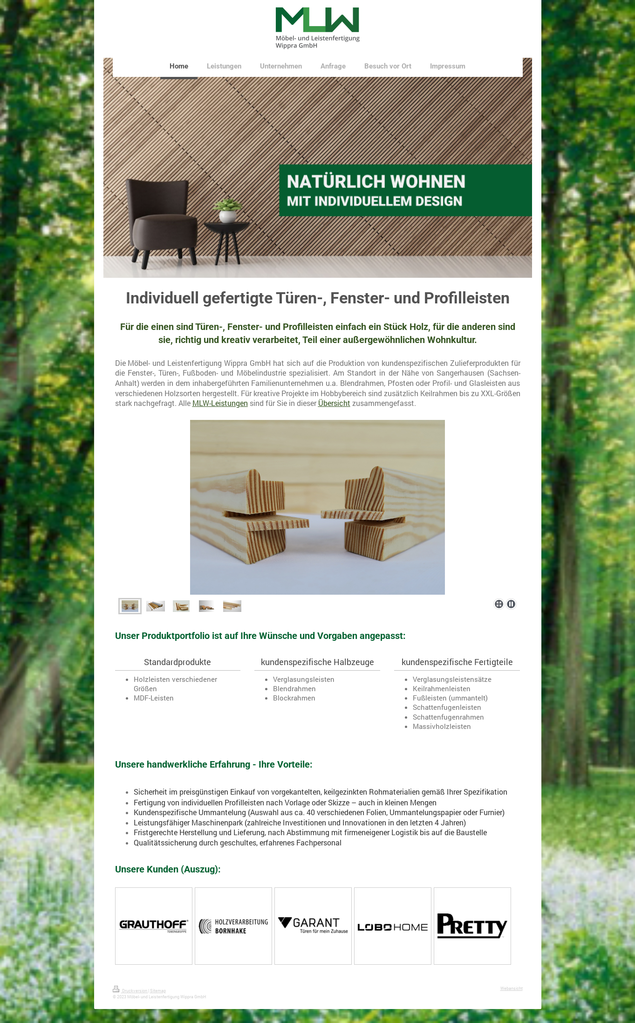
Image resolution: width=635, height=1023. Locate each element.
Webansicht (511, 988)
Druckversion (130, 990)
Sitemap (158, 990)
